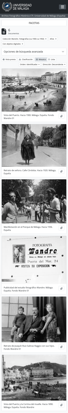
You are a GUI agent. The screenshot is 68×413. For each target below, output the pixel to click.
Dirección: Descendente (53, 64)
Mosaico (41, 59)
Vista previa (9, 59)
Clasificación (26, 59)
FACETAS (34, 23)
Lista (51, 59)
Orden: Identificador (29, 64)
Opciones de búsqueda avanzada (23, 51)
